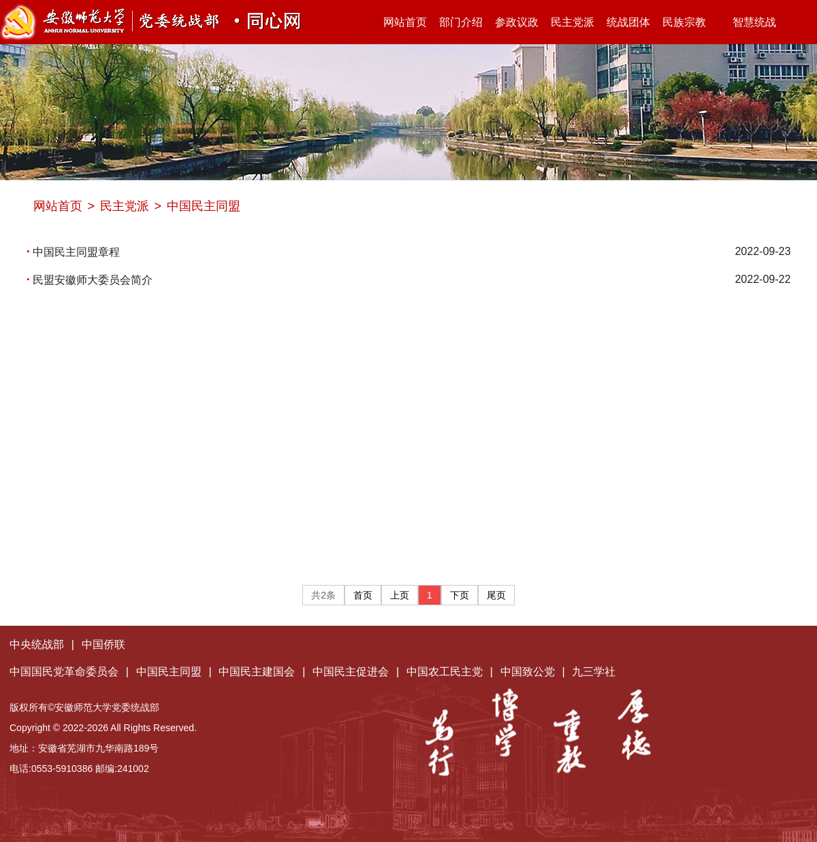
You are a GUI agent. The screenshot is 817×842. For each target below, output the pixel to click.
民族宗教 (684, 22)
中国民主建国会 (257, 671)
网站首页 (405, 22)
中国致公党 (527, 671)
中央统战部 (37, 644)
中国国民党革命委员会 (64, 671)
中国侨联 (103, 644)
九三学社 (593, 671)
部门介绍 (461, 22)
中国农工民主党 (444, 671)
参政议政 (517, 22)
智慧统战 (747, 22)
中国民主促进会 (351, 671)
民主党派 (572, 22)
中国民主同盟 (203, 206)
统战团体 (628, 22)
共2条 (323, 595)
